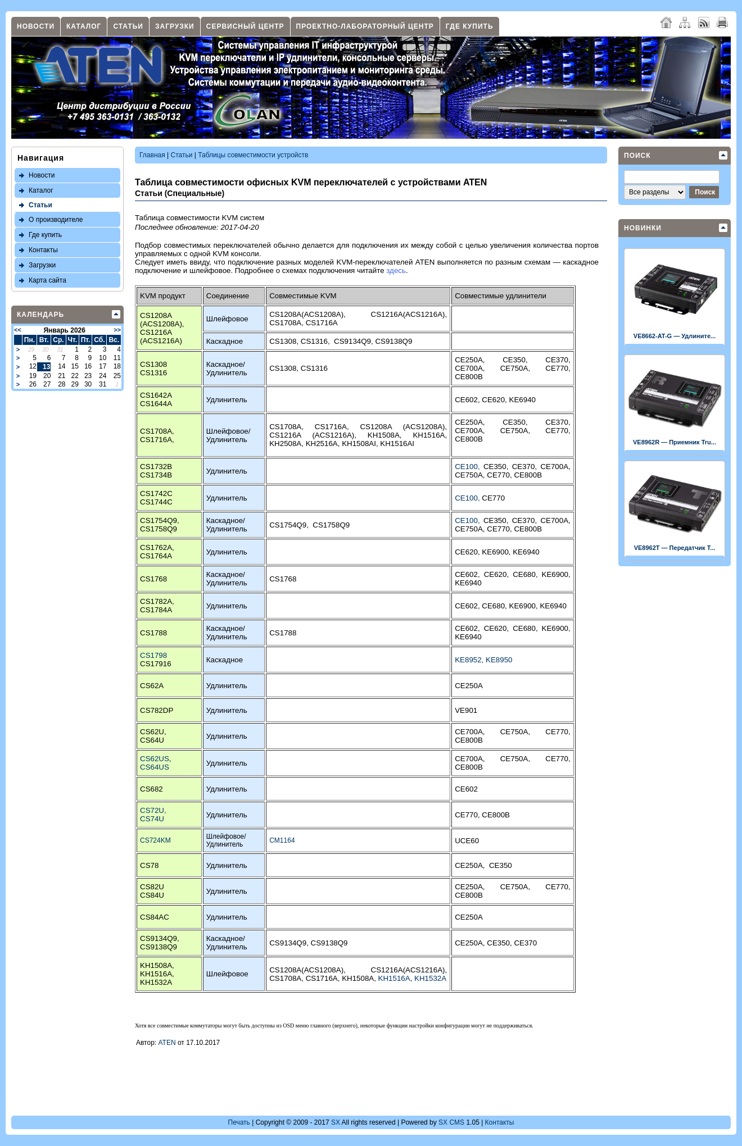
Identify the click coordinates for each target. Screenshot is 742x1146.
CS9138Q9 (393, 341)
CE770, (557, 368)
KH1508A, (390, 435)
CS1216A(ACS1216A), (409, 314)
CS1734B (156, 475)
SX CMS (451, 1122)
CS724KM (155, 840)
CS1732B (156, 466)
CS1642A (155, 395)
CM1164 (282, 840)
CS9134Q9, (289, 943)
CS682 (151, 789)
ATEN (167, 1043)
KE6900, (497, 552)
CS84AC (154, 917)
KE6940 (522, 399)
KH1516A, (430, 435)
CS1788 (153, 633)
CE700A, (477, 368)
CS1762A (156, 547)
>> (117, 329)
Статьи (128, 26)
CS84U (152, 895)
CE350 (500, 865)
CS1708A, (287, 323)
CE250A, (479, 360)
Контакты (43, 250)
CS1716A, (157, 439)
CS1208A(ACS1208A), (319, 314)
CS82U (152, 887)
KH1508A (156, 965)
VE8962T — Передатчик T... (675, 547)
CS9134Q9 (352, 341)
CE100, (469, 466)
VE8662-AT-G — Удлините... (675, 336)
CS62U (152, 731)
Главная (152, 155)
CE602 (466, 789)
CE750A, (523, 368)
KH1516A (394, 978)
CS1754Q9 (158, 520)
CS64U (152, 740)
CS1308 (282, 341)
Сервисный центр (245, 26)
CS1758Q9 (158, 529)
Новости (36, 26)
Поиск (637, 156)
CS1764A (156, 556)
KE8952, (470, 660)
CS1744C (156, 502)
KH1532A (156, 982)
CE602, (468, 399)
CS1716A (322, 323)
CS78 (149, 865)
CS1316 (314, 341)
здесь (396, 270)
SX (335, 1122)
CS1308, (285, 368)
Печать (239, 1122)
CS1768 (153, 579)
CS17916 (155, 664)
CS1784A (156, 610)
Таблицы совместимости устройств (253, 155)
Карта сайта (47, 280)
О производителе (56, 220)
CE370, (557, 360)
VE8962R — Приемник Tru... (674, 442)
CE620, (495, 399)
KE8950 (499, 660)
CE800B (469, 376)
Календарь (40, 315)
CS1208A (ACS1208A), (403, 426)
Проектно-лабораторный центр (365, 26)
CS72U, (153, 810)
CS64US (154, 767)
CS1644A (156, 403)
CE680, (527, 574)
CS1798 (153, 655)
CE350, (524, 360)
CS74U (152, 819)
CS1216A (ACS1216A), (318, 435)
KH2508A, (287, 443)
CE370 (525, 943)
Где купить (470, 26)
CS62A (152, 685)
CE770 (493, 498)
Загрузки (174, 26)
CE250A (469, 685)
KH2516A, (324, 443)
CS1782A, (157, 601)
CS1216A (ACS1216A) (161, 336)
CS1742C (156, 493)
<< (17, 329)
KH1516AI (397, 443)
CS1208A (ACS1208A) (161, 319)
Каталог (83, 26)
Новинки (643, 228)
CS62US (154, 758)
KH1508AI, (361, 443)
